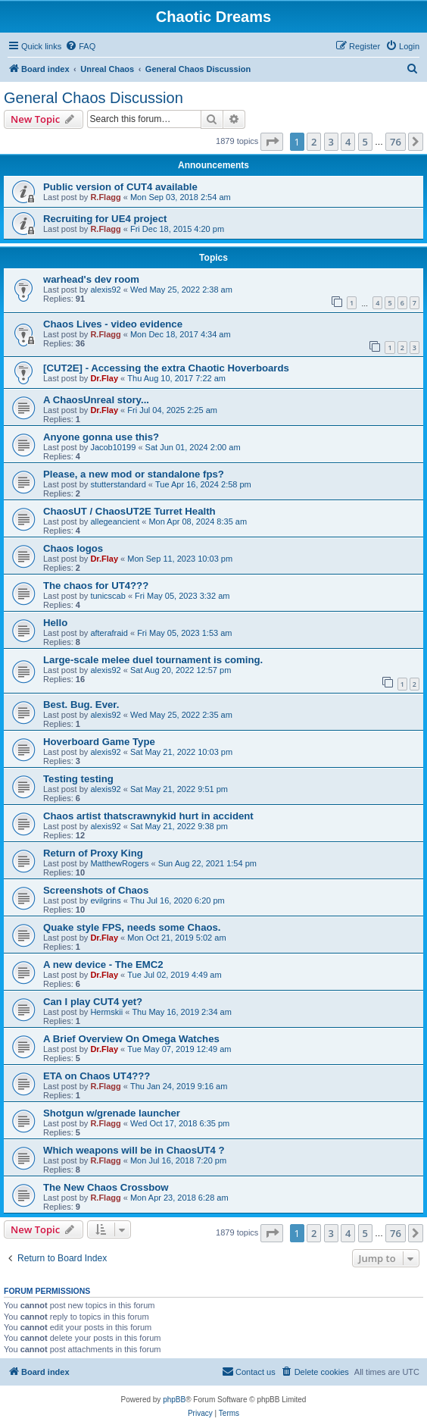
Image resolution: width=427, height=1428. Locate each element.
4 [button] (348, 142)
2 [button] (313, 142)
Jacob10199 (113, 447)
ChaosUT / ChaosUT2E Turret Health (129, 511)
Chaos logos (73, 548)
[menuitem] (80, 46)
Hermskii (106, 1011)
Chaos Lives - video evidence (112, 324)
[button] (271, 142)
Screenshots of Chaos (95, 890)
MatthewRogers (119, 863)
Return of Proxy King (93, 853)
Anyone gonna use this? (101, 437)
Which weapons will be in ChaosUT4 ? (134, 1150)
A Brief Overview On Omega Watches (131, 1038)
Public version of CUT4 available (120, 187)
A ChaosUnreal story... (96, 400)
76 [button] (395, 142)
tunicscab (107, 595)
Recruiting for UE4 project (105, 218)
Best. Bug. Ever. (81, 704)
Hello (55, 622)
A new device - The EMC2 (103, 964)
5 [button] (365, 142)
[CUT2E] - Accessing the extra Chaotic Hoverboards (166, 368)
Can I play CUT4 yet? (92, 1001)
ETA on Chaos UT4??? (96, 1076)
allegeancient (114, 521)
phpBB (174, 1399)
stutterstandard (117, 484)
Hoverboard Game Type (99, 741)
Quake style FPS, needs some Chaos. (132, 927)
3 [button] (331, 142)
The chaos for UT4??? (95, 585)
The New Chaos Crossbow (106, 1187)
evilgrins (105, 900)
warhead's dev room (91, 279)
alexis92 (105, 289)
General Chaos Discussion (93, 97)
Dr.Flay (104, 378)
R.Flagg (105, 197)
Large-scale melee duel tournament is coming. (153, 659)
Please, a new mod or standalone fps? (133, 474)
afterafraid (109, 632)
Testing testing (78, 778)
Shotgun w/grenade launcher (111, 1113)
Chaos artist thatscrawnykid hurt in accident (148, 816)
